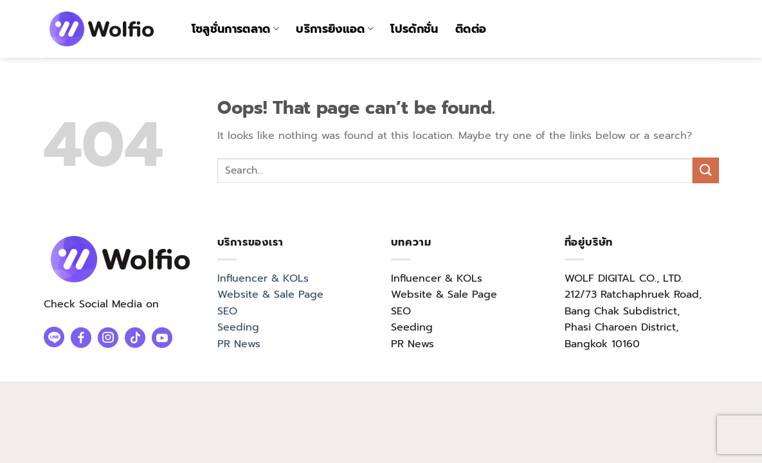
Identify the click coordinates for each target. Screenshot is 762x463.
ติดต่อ (470, 29)
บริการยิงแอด (335, 29)
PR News (238, 344)
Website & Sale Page (270, 294)
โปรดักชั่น (414, 29)
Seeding (238, 327)
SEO (227, 311)
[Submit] (705, 170)
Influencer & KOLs (263, 278)
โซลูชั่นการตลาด (236, 29)
